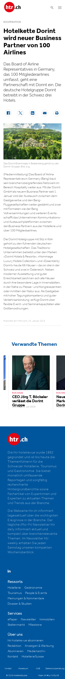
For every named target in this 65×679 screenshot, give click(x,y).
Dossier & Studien (20, 603)
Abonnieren (16, 651)
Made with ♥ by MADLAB (48, 675)
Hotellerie (14, 587)
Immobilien (47, 619)
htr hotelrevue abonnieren (26, 640)
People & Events (36, 593)
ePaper (12, 619)
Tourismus (15, 593)
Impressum (23, 668)
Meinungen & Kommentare (26, 598)
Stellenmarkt (16, 624)
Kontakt (13, 656)
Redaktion (14, 645)
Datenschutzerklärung (54, 668)
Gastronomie (33, 587)
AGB (38, 668)
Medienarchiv (36, 651)
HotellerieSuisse (33, 656)
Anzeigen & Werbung (39, 645)
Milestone (35, 624)
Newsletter (28, 619)
